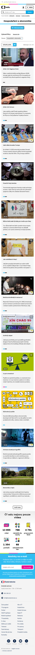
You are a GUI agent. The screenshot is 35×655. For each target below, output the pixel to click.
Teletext (3, 626)
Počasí (3, 610)
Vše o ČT (19, 604)
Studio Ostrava (21, 610)
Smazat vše (16, 34)
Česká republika (25, 16)
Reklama (20, 615)
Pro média (20, 624)
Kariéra (19, 618)
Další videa (17, 507)
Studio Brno (20, 607)
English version (15, 648)
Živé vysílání (4, 604)
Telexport (20, 629)
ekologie (18, 16)
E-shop (3, 621)
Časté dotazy (5, 629)
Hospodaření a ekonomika (14, 38)
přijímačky (12, 16)
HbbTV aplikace (5, 613)
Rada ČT (19, 613)
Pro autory (20, 626)
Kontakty (4, 635)
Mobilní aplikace (6, 615)
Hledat (30, 12)
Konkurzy (20, 621)
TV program (4, 607)
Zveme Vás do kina (6, 632)
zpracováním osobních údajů (17, 576)
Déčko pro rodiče (6, 624)
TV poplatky (4, 618)
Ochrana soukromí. (7, 650)
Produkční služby (22, 632)
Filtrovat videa (18, 28)
